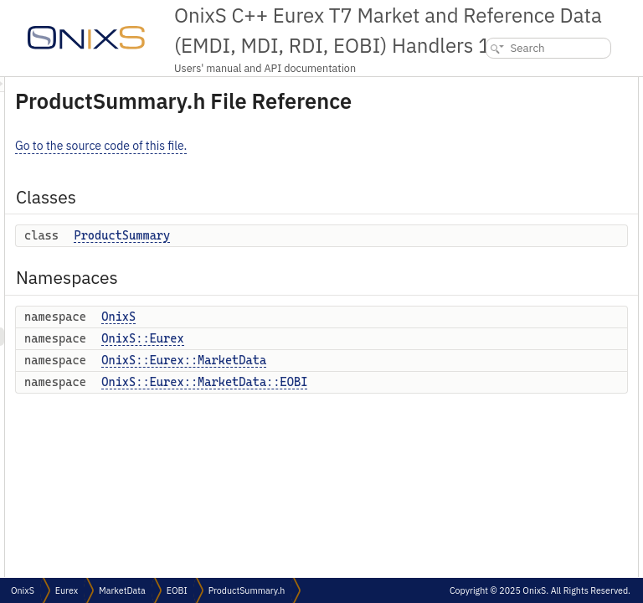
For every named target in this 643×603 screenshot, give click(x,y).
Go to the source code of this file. (310, 169)
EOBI (177, 590)
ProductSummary (331, 258)
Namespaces (486, 122)
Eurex (66, 590)
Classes (474, 86)
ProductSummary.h (246, 590)
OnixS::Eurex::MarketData (393, 383)
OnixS (328, 340)
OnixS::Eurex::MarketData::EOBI (414, 405)
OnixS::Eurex (352, 361)
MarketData (122, 590)
